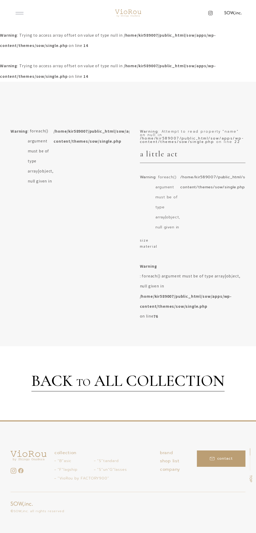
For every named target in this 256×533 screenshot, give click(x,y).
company (170, 469)
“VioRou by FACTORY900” (83, 478)
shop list (169, 461)
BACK (128, 381)
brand (166, 453)
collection (65, 453)
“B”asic (65, 461)
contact (221, 458)
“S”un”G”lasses (112, 469)
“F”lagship (68, 469)
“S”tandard (108, 461)
